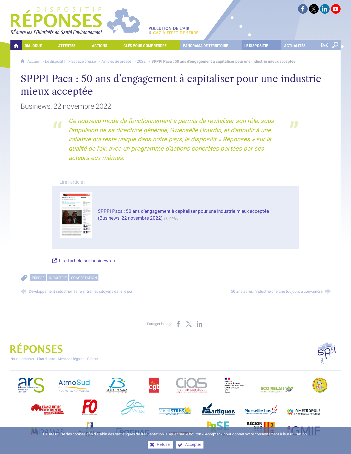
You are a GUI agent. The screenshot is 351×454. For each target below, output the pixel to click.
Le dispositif (55, 61)
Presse (38, 278)
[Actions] (105, 45)
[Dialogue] (38, 45)
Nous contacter (22, 359)
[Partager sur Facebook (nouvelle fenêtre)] (178, 324)
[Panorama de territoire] (211, 45)
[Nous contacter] (325, 45)
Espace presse (83, 61)
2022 (141, 61)
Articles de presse (116, 61)
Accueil (33, 61)
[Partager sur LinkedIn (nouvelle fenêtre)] (199, 324)
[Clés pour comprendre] (150, 45)
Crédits (92, 359)
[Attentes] (72, 45)
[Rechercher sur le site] (335, 45)
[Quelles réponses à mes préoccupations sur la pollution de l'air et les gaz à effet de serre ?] (16, 45)
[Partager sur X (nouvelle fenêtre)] (189, 324)
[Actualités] (300, 45)
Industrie (58, 278)
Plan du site (46, 359)
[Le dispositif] (262, 45)
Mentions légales (71, 359)
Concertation (84, 278)
